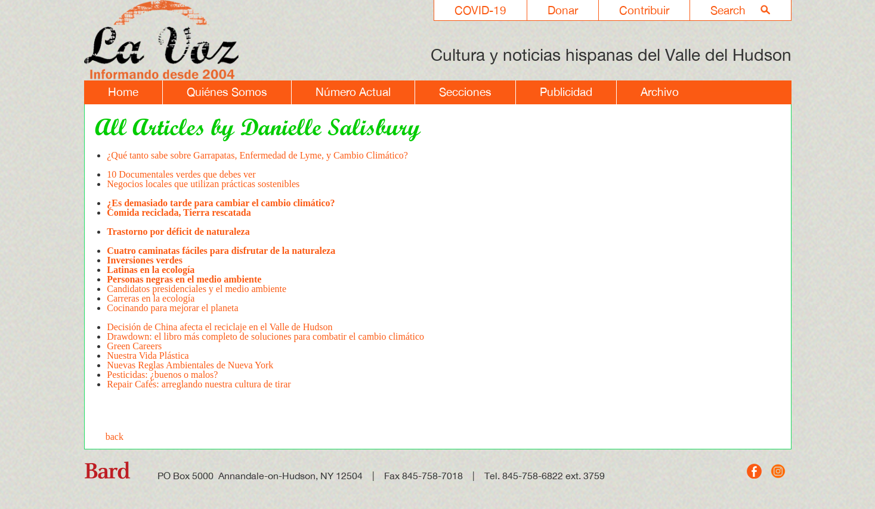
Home (123, 92)
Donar (563, 10)
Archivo (660, 92)
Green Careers (135, 346)
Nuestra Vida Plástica (147, 355)
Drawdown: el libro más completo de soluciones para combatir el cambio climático (265, 336)
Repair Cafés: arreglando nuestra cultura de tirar (198, 384)
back (114, 437)
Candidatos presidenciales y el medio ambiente (196, 289)
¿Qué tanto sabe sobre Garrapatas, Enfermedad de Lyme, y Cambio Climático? (257, 160)
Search (728, 10)
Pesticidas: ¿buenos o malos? (162, 375)
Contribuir (644, 10)
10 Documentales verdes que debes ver (181, 174)
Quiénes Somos (227, 92)
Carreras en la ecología (150, 298)
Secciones (465, 92)
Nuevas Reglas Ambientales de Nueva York (190, 365)
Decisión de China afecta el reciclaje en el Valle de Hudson (219, 327)
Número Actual (353, 92)
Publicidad (566, 92)
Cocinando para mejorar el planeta (172, 312)
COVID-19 (480, 10)
